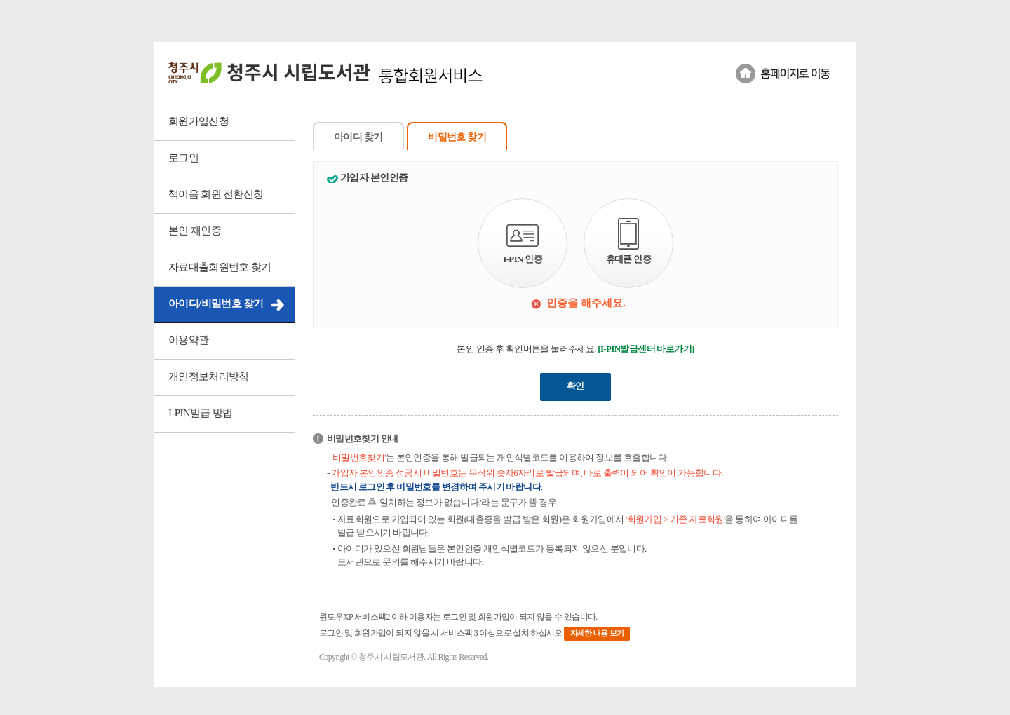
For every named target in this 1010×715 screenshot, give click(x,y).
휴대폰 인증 (628, 241)
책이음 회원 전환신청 (215, 194)
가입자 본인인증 (374, 177)
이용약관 (188, 340)
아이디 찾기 (358, 137)
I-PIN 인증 (522, 244)
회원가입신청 (198, 121)
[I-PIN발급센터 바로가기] (646, 348)
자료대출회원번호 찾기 (219, 267)
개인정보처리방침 (208, 376)
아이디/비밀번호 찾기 (216, 303)
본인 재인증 (194, 230)
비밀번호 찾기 (457, 137)
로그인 (183, 157)
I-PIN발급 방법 (200, 412)
